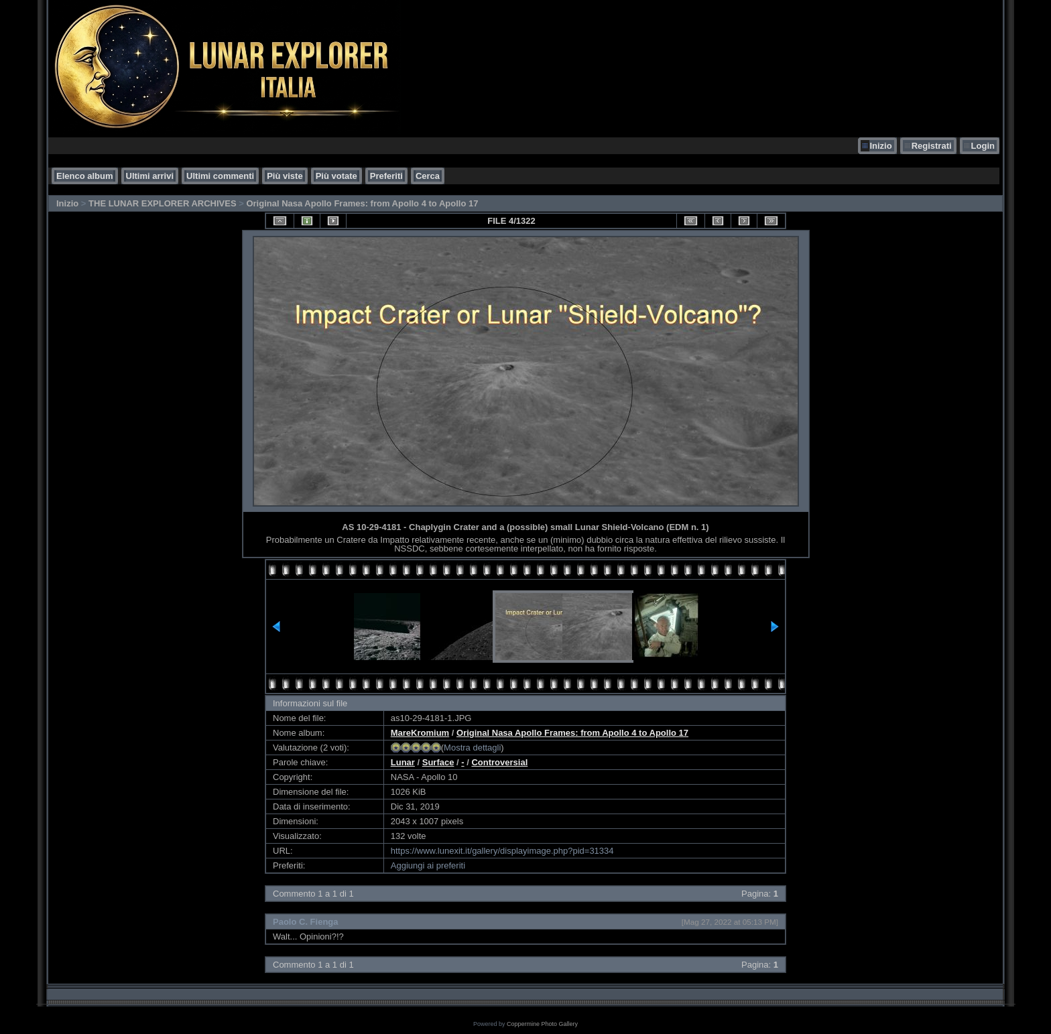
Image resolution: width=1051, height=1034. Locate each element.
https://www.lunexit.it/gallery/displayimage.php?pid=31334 (502, 851)
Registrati (932, 146)
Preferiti (386, 176)
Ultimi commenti (220, 176)
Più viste (284, 176)
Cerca (428, 176)
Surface (438, 762)
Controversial (499, 762)
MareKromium (420, 733)
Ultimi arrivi (150, 176)
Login (983, 146)
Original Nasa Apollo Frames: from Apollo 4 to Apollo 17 (362, 203)
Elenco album (84, 176)
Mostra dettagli (472, 747)
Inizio (880, 146)
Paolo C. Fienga (305, 922)
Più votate (336, 176)
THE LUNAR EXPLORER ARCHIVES (162, 203)
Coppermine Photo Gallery (542, 1024)
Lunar (403, 762)
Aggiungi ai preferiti (428, 865)
